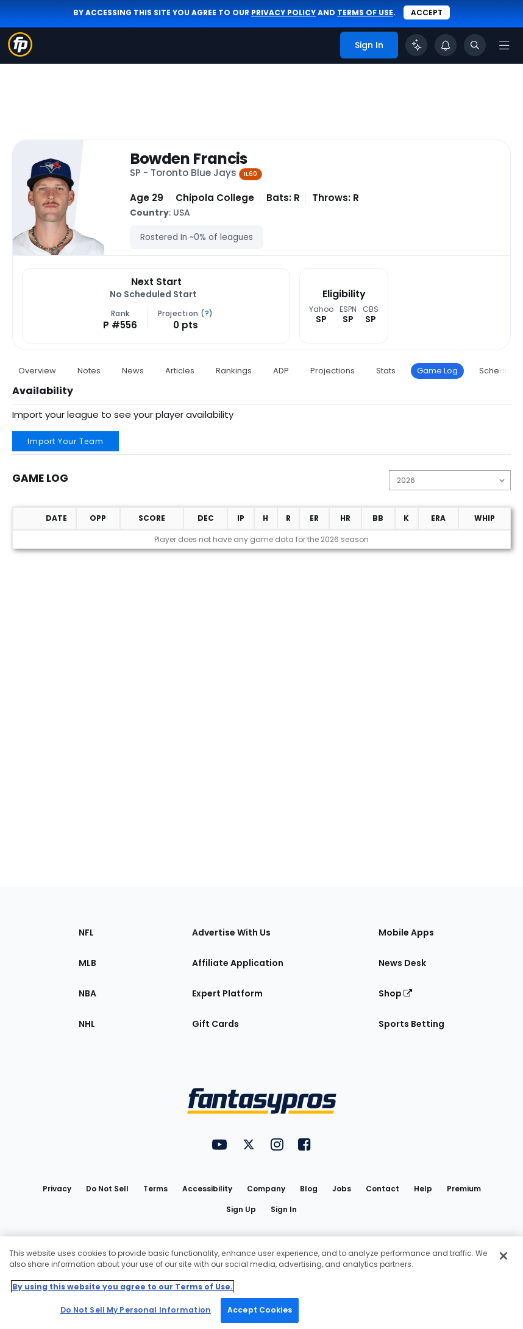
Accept (427, 12)
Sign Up (241, 1209)
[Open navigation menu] (504, 45)
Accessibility (207, 1188)
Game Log (437, 370)
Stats (386, 370)
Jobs (341, 1188)
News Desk (402, 963)
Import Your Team (65, 441)
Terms (155, 1188)
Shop (395, 993)
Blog (309, 1188)
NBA (87, 993)
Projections (332, 370)
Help (423, 1188)
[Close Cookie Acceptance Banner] (503, 1256)
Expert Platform (227, 993)
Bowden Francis (188, 158)
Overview (37, 370)
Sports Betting (411, 1024)
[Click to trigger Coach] (416, 45)
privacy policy (283, 12)
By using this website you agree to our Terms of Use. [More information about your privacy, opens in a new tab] (122, 1286)
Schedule (498, 370)
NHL (87, 1024)
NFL (86, 932)
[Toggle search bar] (475, 45)
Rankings (234, 370)
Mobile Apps (406, 932)
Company (266, 1188)
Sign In (284, 1209)
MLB (87, 963)
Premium (464, 1188)
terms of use (365, 12)
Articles (179, 370)
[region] (261, 1282)
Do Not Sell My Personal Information (135, 1310)
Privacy (57, 1188)
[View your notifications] (446, 45)
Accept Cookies (259, 1310)
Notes (89, 370)
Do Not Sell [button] (107, 1188)
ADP (281, 370)
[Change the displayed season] (450, 480)
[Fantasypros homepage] (20, 53)
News (133, 370)
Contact (382, 1188)
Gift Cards (215, 1024)
